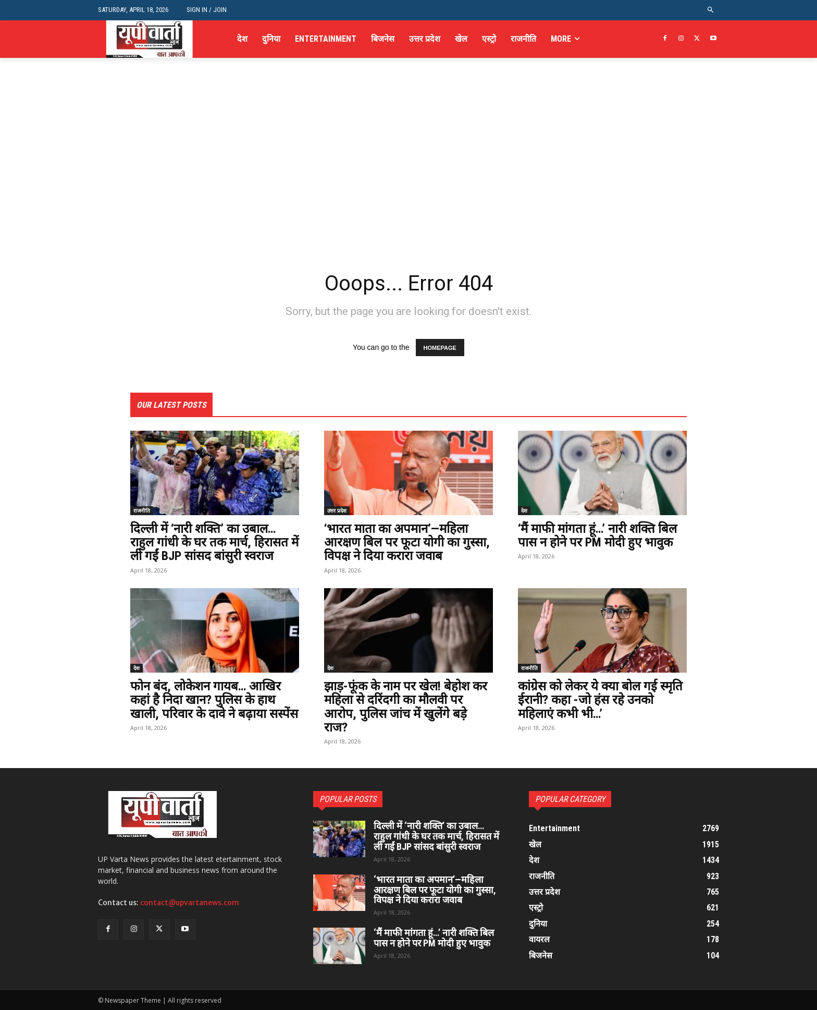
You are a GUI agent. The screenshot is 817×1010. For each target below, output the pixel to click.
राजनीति (141, 510)
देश (524, 510)
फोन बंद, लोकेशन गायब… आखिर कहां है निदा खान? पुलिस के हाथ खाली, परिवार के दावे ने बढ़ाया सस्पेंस (214, 700)
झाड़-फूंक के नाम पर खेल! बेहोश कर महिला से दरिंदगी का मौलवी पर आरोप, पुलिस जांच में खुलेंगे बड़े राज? (405, 707)
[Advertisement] (408, 187)
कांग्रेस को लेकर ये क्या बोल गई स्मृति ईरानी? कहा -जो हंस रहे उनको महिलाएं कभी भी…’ (600, 700)
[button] (711, 10)
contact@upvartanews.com (189, 902)
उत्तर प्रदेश (336, 510)
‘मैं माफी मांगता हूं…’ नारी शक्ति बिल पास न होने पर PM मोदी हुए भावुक (597, 535)
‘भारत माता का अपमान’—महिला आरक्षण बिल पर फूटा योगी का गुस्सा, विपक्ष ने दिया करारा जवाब (407, 542)
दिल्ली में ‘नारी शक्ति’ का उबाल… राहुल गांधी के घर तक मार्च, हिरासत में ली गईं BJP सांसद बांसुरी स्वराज (214, 542)
